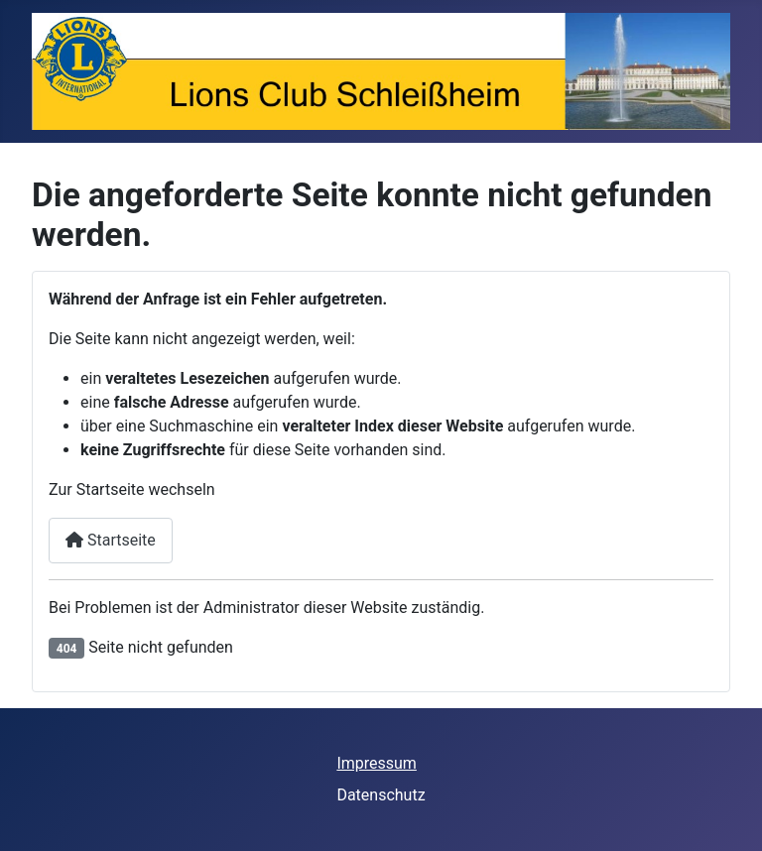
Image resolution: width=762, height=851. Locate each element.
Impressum (376, 763)
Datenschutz (380, 795)
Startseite (110, 540)
